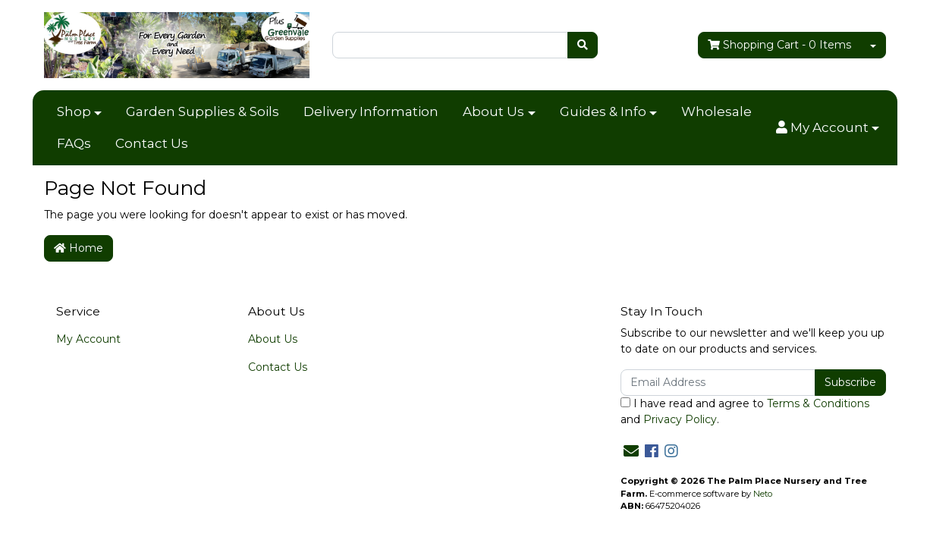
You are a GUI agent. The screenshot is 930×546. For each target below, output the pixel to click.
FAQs (74, 143)
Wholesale (716, 111)
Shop (74, 111)
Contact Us (151, 143)
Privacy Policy (680, 419)
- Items (779, 45)
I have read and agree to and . (745, 411)
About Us (493, 111)
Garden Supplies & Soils (202, 111)
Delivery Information (370, 111)
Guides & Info (603, 111)
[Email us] (631, 451)
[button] (827, 128)
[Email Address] (718, 382)
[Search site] (582, 45)
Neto (762, 493)
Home (78, 248)
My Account (88, 339)
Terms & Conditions (818, 403)
